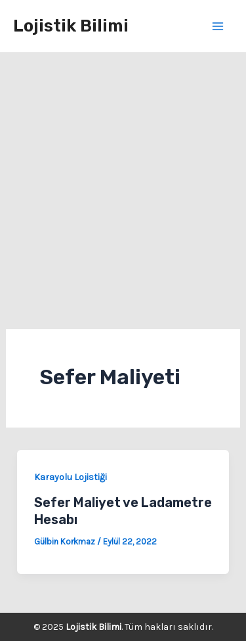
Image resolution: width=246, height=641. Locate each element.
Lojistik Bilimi (71, 26)
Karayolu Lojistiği (70, 477)
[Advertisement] (123, 182)
